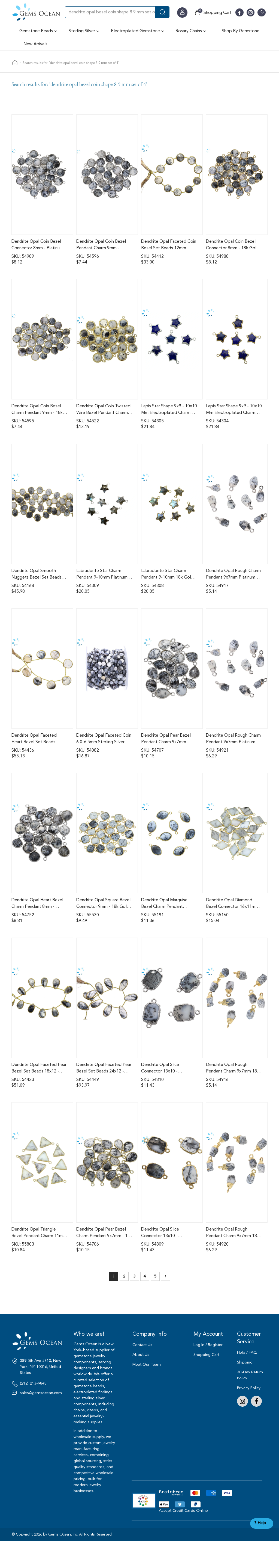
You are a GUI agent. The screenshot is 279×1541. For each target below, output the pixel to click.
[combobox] (117, 12)
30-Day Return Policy (250, 1375)
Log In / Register (208, 1345)
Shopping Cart (206, 1355)
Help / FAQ (247, 1352)
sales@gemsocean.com (41, 1393)
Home (14, 62)
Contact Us (142, 1345)
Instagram (242, 1401)
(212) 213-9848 (33, 1383)
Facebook (256, 1401)
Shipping (245, 1362)
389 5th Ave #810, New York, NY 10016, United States (40, 1367)
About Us (140, 1355)
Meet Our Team (146, 1364)
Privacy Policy (248, 1388)
